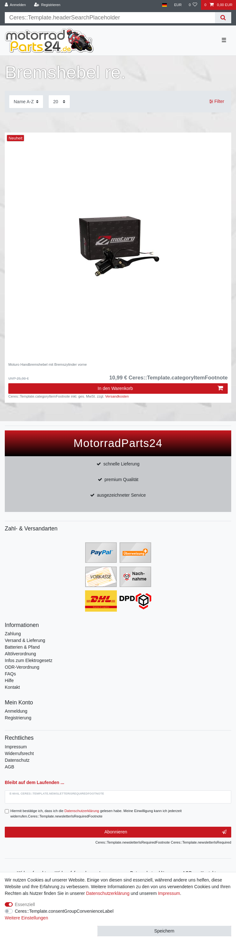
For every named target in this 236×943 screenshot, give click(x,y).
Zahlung (13, 633)
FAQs (10, 673)
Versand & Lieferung (25, 640)
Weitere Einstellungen (26, 917)
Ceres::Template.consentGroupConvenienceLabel (64, 911)
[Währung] (177, 5)
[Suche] (223, 17)
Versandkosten (117, 396)
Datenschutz (17, 760)
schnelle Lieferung (121, 463)
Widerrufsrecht (19, 753)
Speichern (164, 930)
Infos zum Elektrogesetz (28, 660)
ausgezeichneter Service (121, 495)
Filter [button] (216, 101)
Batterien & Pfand (22, 647)
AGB (9, 766)
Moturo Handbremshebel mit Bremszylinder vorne (47, 364)
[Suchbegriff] (110, 17)
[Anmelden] (15, 5)
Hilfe (9, 680)
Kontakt (12, 687)
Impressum (16, 746)
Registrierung (18, 717)
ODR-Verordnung (22, 667)
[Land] (164, 5)
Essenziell (25, 904)
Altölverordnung (20, 653)
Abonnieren (165, 832)
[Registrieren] (47, 5)
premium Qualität (121, 479)
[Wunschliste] (193, 5)
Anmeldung (16, 711)
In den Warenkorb (160, 388)
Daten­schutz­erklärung (107, 893)
